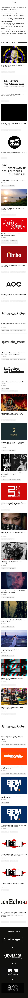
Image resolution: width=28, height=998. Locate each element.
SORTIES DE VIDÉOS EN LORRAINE (8, 684)
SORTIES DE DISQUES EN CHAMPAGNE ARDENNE (11, 130)
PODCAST (3, 185)
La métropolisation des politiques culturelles (12, 180)
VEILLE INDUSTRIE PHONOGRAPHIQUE (17, 301)
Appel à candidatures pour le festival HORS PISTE (14, 152)
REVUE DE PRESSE (10, 185)
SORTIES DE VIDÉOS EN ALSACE (8, 539)
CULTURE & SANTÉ (5, 240)
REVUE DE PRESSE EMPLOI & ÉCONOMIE (9, 390)
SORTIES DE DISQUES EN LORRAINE (9, 450)
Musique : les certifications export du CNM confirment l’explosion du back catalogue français (12, 738)
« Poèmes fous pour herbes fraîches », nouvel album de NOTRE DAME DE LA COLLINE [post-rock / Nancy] (14, 444)
